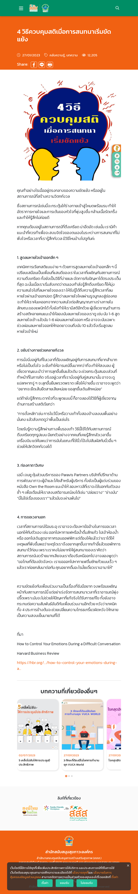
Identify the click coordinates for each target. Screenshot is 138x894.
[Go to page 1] (66, 776)
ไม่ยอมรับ (87, 883)
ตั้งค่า (114, 877)
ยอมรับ (64, 883)
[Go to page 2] (69, 776)
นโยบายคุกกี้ (80, 872)
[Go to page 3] (72, 776)
